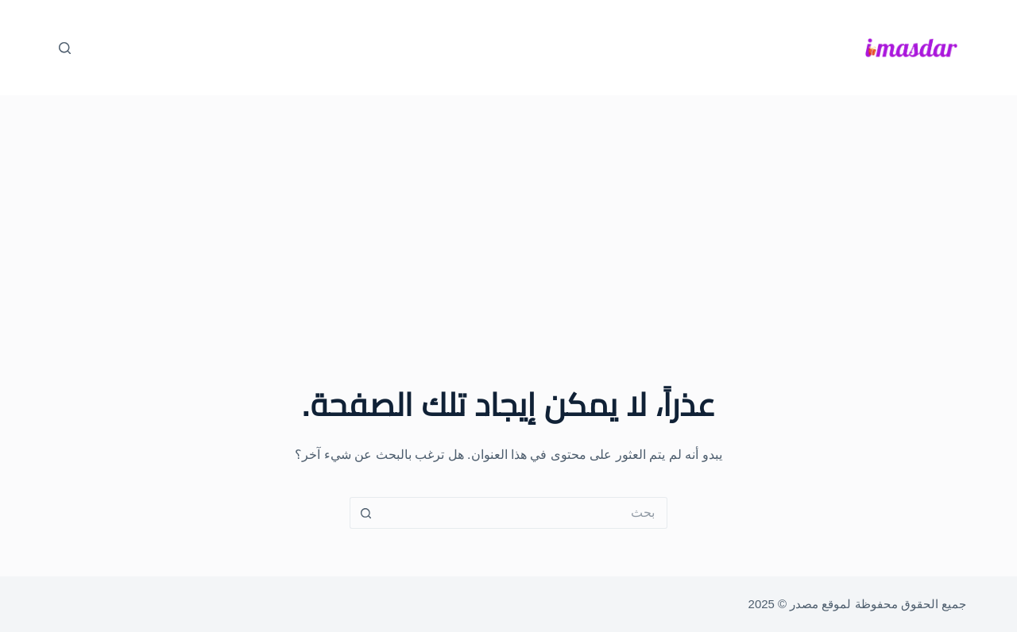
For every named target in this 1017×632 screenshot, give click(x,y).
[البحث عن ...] (524, 513)
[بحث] (65, 48)
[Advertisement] (508, 214)
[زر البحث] (365, 513)
